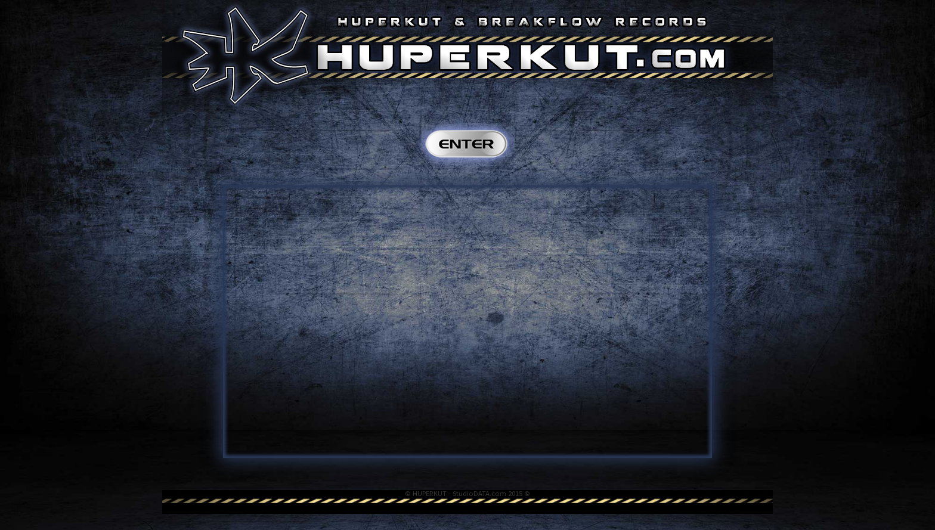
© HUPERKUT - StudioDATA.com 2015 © (467, 493)
